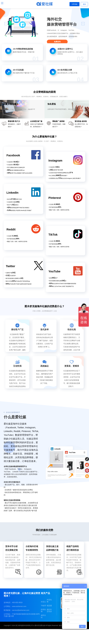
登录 (84, 4)
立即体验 (74, 4)
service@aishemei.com (20, 610)
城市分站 (43, 616)
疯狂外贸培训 (49, 610)
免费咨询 (57, 42)
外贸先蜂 (49, 601)
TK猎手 (43, 606)
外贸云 (43, 602)
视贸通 (49, 606)
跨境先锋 (43, 610)
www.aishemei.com (19, 606)
